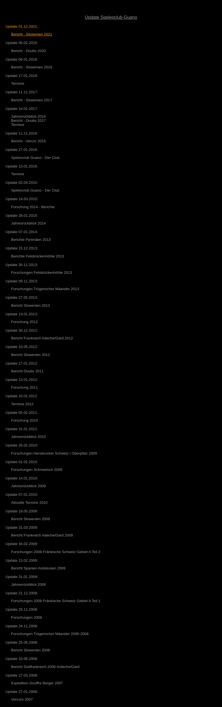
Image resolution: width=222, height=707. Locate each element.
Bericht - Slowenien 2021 (31, 34)
